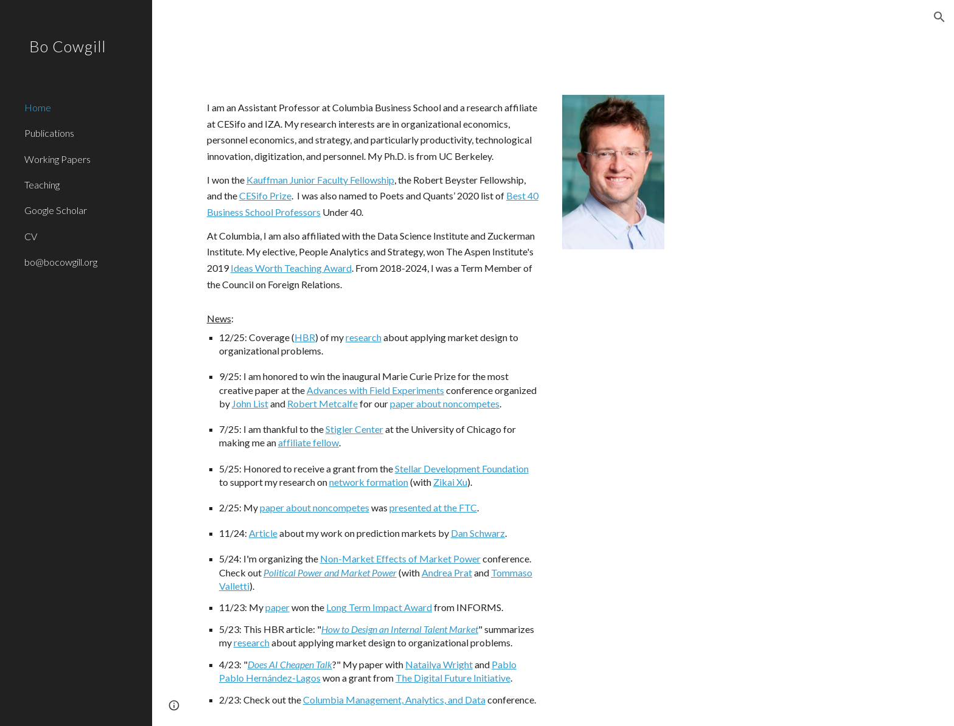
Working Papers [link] (57, 159)
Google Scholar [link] (55, 210)
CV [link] (30, 236)
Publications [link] (49, 133)
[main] (373, 403)
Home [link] (37, 107)
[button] (939, 17)
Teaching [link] (42, 184)
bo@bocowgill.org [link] (60, 262)
